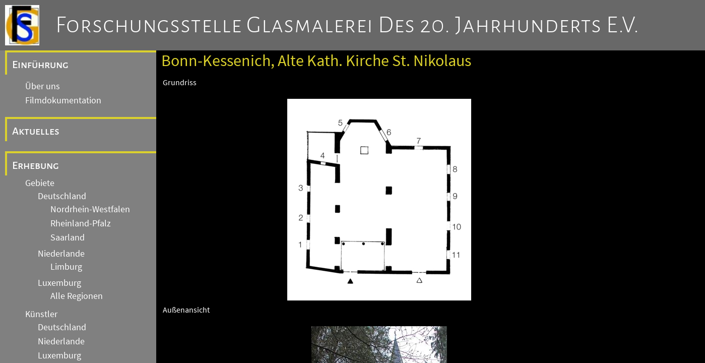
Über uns (42, 86)
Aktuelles (35, 131)
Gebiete (39, 183)
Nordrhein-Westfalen (90, 209)
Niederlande (61, 253)
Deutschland (62, 196)
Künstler (41, 314)
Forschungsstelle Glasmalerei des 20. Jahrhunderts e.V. (347, 25)
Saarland (67, 237)
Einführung (40, 64)
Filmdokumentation (63, 100)
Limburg (66, 266)
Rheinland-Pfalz (80, 223)
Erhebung (35, 165)
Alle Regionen (76, 295)
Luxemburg (59, 282)
